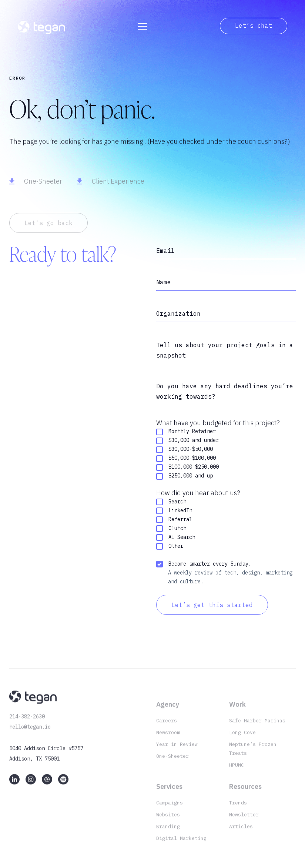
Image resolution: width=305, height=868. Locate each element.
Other (169, 547)
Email (165, 250)
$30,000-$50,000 (184, 451)
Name (163, 282)
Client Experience (118, 188)
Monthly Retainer (186, 433)
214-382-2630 (27, 722)
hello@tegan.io (30, 733)
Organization (178, 313)
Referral (174, 521)
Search (171, 503)
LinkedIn (174, 512)
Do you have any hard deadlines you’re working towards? (224, 392)
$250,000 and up (184, 477)
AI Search (175, 538)
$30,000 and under (187, 442)
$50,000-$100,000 (186, 459)
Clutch (171, 529)
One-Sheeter (43, 188)
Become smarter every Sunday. (203, 565)
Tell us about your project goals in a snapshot (224, 350)
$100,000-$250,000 (187, 468)
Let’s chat (253, 25)
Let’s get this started (212, 606)
